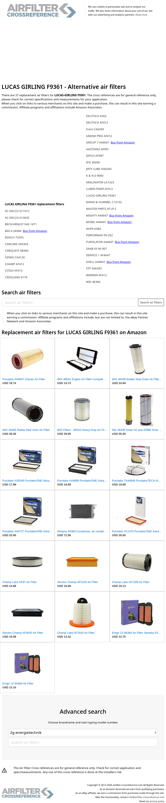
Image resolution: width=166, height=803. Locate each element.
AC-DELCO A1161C (17, 211)
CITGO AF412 (14, 270)
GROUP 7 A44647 (98, 142)
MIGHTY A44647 (97, 215)
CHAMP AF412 (14, 264)
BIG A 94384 (13, 231)
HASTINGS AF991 (97, 149)
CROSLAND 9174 (16, 277)
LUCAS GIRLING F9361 (101, 195)
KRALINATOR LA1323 (100, 182)
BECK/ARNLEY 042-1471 (21, 224)
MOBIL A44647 (96, 222)
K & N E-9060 (95, 176)
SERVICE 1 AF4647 (98, 255)
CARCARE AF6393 (16, 244)
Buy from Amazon (35, 231)
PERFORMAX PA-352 (99, 235)
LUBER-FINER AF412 (99, 189)
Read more (141, 14)
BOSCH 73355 (14, 237)
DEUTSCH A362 (96, 116)
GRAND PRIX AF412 (99, 136)
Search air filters (151, 302)
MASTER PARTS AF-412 (101, 209)
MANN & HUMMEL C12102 (104, 202)
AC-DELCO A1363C (17, 218)
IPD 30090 (93, 162)
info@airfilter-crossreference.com (146, 797)
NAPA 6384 (93, 229)
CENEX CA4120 (15, 257)
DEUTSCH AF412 (97, 122)
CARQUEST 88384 (17, 250)
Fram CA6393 (95, 129)
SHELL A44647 (96, 262)
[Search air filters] (70, 302)
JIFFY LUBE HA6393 (99, 169)
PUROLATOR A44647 (100, 242)
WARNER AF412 (96, 275)
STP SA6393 (94, 268)
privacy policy (157, 801)
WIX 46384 (93, 282)
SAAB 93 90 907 (96, 249)
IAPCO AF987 (95, 156)
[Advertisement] (83, 51)
